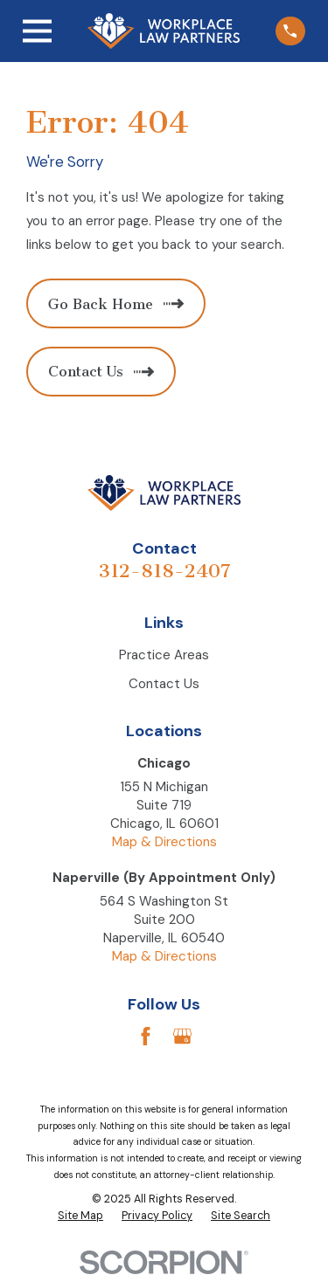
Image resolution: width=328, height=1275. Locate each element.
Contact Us (164, 684)
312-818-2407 (164, 571)
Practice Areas (164, 655)
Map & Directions (164, 842)
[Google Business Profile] (182, 1036)
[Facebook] (145, 1036)
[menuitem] (80, 1216)
